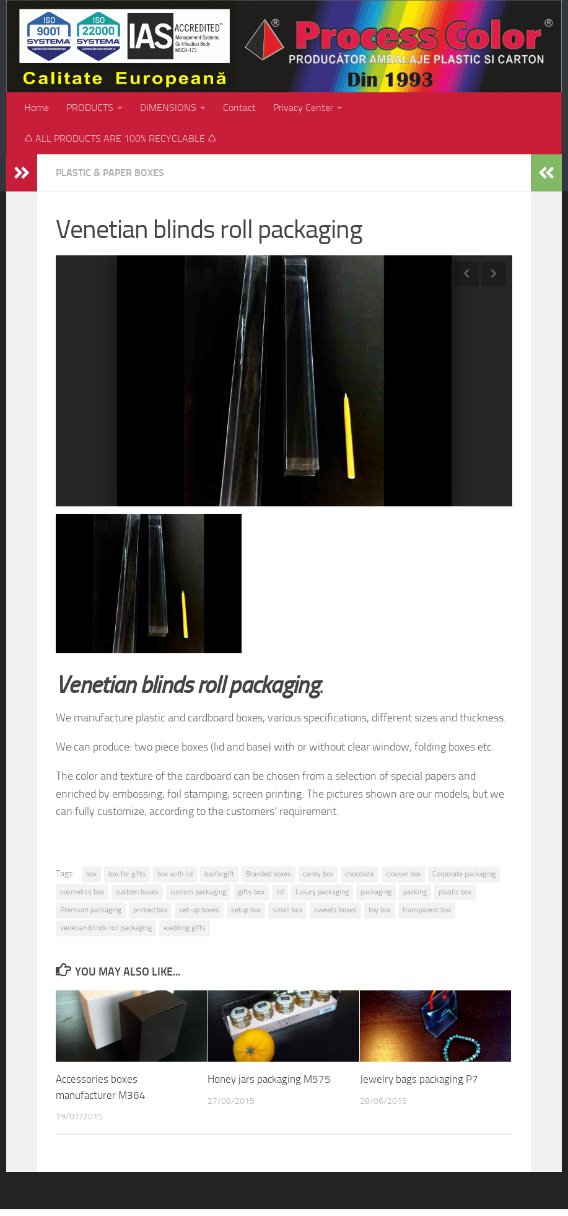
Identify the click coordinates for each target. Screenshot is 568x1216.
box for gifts (127, 874)
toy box (380, 909)
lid (280, 892)
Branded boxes (268, 874)
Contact (239, 107)
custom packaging (198, 892)
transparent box (427, 909)
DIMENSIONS (168, 107)
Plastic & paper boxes (110, 172)
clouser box (403, 874)
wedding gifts (185, 927)
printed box (150, 909)
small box (287, 909)
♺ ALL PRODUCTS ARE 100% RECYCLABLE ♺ (120, 138)
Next (493, 274)
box (91, 874)
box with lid (175, 874)
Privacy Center (303, 107)
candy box (318, 874)
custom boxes (137, 892)
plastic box (455, 892)
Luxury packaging (322, 892)
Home (36, 107)
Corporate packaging (464, 874)
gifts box (251, 892)
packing (415, 892)
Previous (466, 274)
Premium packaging (90, 909)
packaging (375, 892)
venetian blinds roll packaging (106, 927)
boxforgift (219, 874)
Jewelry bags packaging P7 (419, 1079)
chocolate (359, 874)
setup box (246, 909)
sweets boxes (335, 909)
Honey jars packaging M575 (269, 1079)
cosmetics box (82, 892)
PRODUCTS (89, 107)
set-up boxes (199, 909)
